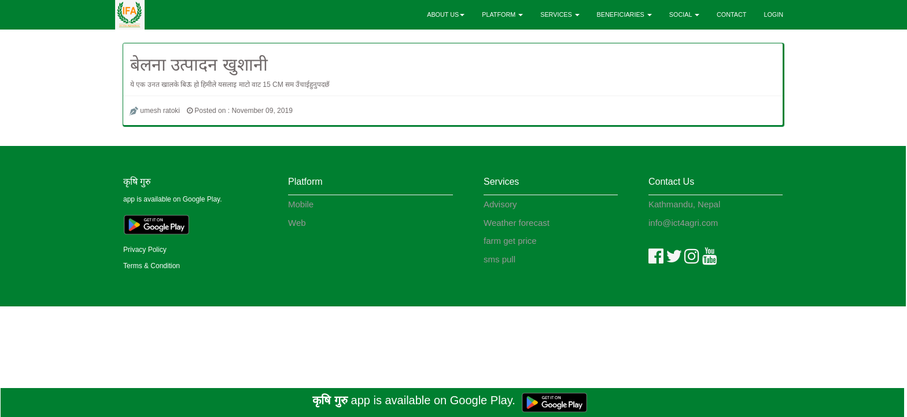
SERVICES (559, 14)
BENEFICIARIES (624, 14)
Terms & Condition (151, 266)
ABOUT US (445, 14)
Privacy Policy (145, 250)
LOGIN (773, 14)
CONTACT (731, 14)
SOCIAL (684, 14)
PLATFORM (502, 14)
